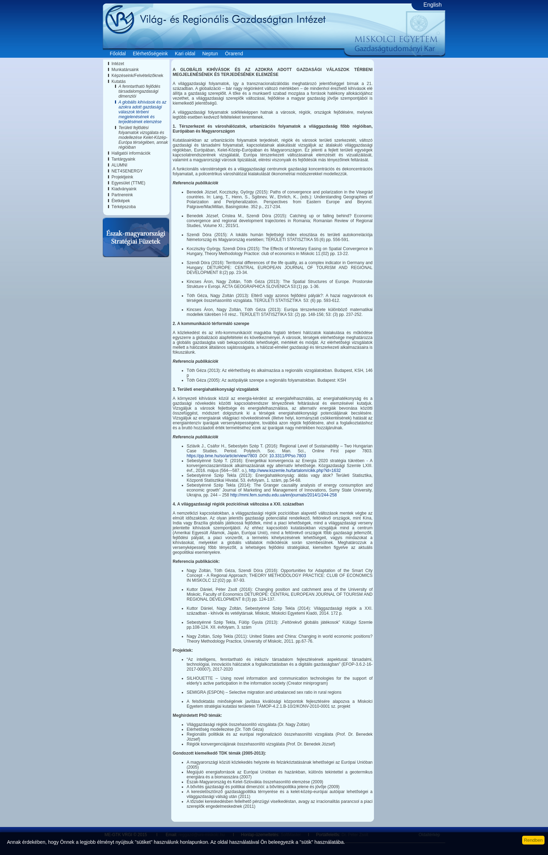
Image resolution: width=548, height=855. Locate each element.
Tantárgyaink (123, 159)
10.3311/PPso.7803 (287, 455)
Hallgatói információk (130, 153)
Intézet (117, 63)
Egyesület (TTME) (128, 183)
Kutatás (118, 81)
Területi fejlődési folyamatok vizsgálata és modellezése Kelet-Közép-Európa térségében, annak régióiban (143, 137)
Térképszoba (123, 206)
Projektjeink (122, 177)
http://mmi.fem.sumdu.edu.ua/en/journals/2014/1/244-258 (283, 495)
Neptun (210, 53)
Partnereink (122, 194)
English (433, 5)
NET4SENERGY (127, 171)
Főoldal (118, 53)
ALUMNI (119, 165)
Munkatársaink (125, 69)
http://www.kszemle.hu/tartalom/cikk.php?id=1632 (295, 470)
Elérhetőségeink (150, 53)
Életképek (120, 200)
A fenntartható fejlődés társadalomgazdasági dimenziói (139, 91)
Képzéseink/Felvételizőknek (137, 75)
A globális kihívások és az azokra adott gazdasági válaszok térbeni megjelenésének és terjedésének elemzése (142, 112)
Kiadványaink (123, 188)
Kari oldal (185, 53)
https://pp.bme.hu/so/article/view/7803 (222, 455)
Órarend (234, 53)
